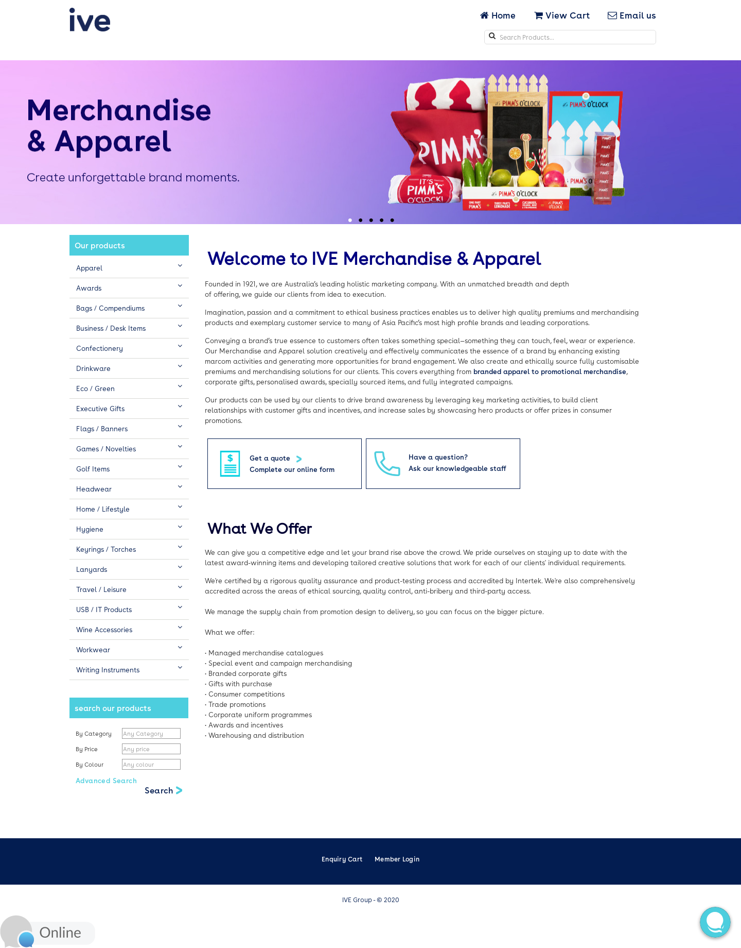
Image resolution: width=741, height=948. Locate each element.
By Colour (90, 764)
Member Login (397, 859)
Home (499, 15)
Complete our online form (292, 469)
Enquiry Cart (342, 859)
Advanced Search (106, 780)
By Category (94, 733)
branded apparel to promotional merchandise (549, 371)
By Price (87, 749)
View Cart (562, 15)
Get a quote (271, 457)
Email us (632, 15)
